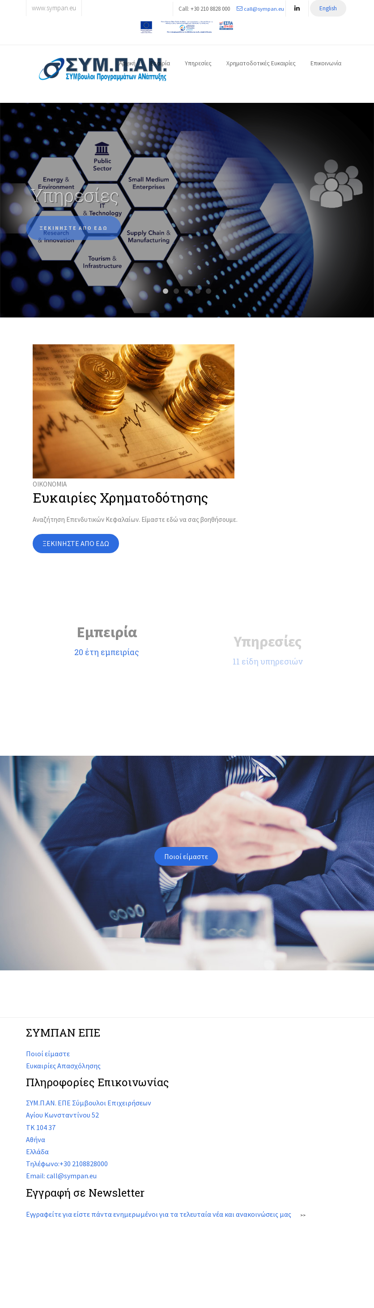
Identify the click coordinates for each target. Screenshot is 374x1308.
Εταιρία (160, 63)
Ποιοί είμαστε (186, 856)
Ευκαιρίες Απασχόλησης (63, 1065)
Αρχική (127, 63)
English (328, 8)
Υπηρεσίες (198, 63)
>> (303, 1215)
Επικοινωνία (325, 63)
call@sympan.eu (260, 8)
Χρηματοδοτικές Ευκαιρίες (261, 63)
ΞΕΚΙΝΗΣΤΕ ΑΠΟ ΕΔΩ (73, 234)
